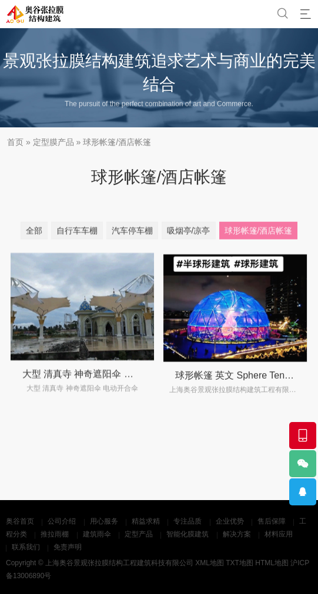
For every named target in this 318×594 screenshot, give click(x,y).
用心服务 (104, 521)
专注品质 (187, 521)
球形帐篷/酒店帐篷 (117, 142)
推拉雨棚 (55, 534)
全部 (34, 233)
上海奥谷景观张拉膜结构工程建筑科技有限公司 (119, 563)
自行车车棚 (77, 233)
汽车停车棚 (132, 233)
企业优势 (230, 521)
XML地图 (209, 563)
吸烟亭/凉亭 (188, 233)
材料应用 (279, 534)
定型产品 (139, 534)
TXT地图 (239, 563)
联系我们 (26, 547)
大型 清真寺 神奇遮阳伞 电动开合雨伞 (101, 381)
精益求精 (146, 521)
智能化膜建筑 (187, 534)
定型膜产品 (53, 142)
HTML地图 (272, 563)
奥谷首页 (20, 521)
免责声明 (67, 547)
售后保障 (271, 521)
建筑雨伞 (97, 534)
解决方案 (237, 534)
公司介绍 (62, 521)
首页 (15, 142)
